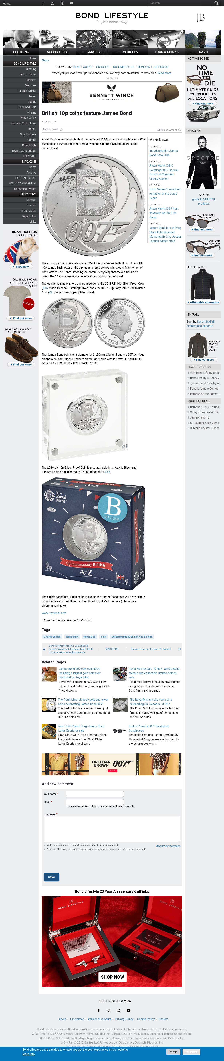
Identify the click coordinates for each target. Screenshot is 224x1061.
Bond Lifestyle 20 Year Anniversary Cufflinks (112, 891)
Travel (32, 96)
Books (32, 129)
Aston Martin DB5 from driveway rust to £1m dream (164, 213)
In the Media (28, 210)
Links (32, 221)
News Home (112, 649)
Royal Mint (72, 636)
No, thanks (191, 1051)
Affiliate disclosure (99, 1019)
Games (31, 140)
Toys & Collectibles (24, 150)
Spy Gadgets (28, 134)
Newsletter (29, 216)
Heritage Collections (23, 123)
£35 (45, 288)
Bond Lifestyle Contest (204, 388)
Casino (32, 101)
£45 (107, 472)
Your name (50, 794)
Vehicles (30, 85)
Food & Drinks (27, 91)
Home (7, 3)
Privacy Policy (124, 1019)
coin (103, 636)
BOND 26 (144, 67)
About (62, 1019)
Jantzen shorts (199, 417)
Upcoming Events (25, 189)
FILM (76, 67)
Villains (31, 112)
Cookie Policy (146, 1019)
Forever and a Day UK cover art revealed (151, 649)
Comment (50, 814)
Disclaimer (77, 1019)
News (32, 167)
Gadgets (31, 80)
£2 (51, 292)
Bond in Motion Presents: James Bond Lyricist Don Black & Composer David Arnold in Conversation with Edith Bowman (71, 649)
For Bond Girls (27, 107)
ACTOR (87, 67)
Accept (173, 1051)
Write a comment (167, 129)
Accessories (28, 74)
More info (28, 1054)
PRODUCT (102, 67)
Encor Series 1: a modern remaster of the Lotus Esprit (165, 194)
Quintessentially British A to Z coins (132, 636)
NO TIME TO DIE (25, 178)
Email (47, 802)
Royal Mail (90, 636)
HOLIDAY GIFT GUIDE (22, 183)
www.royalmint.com (54, 613)
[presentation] (71, 863)
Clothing (31, 69)
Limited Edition (52, 636)
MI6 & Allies (28, 118)
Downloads (29, 145)
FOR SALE (29, 156)
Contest (31, 200)
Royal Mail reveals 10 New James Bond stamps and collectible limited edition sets (154, 673)
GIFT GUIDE (161, 67)
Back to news (50, 129)
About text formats (168, 846)
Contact (31, 205)
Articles (31, 172)
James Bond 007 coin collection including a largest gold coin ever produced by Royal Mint (80, 673)
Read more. (164, 73)
